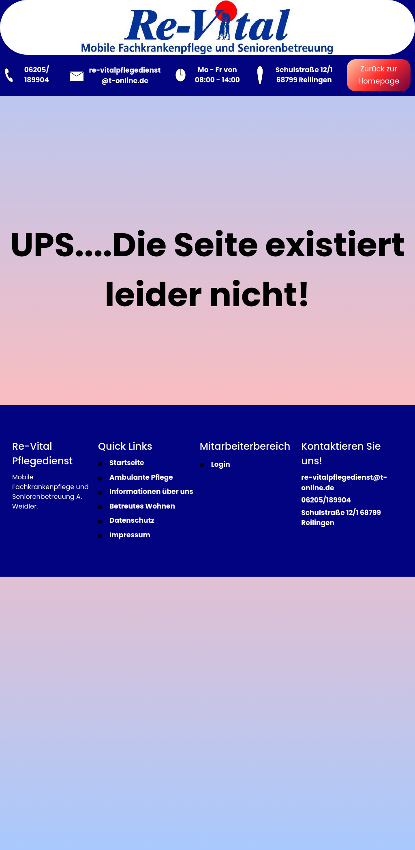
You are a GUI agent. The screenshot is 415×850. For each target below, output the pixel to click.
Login (220, 464)
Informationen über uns (151, 491)
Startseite (126, 463)
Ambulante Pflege (141, 477)
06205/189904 (326, 500)
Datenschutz (131, 520)
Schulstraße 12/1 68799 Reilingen (304, 75)
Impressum (129, 535)
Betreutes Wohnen (142, 506)
